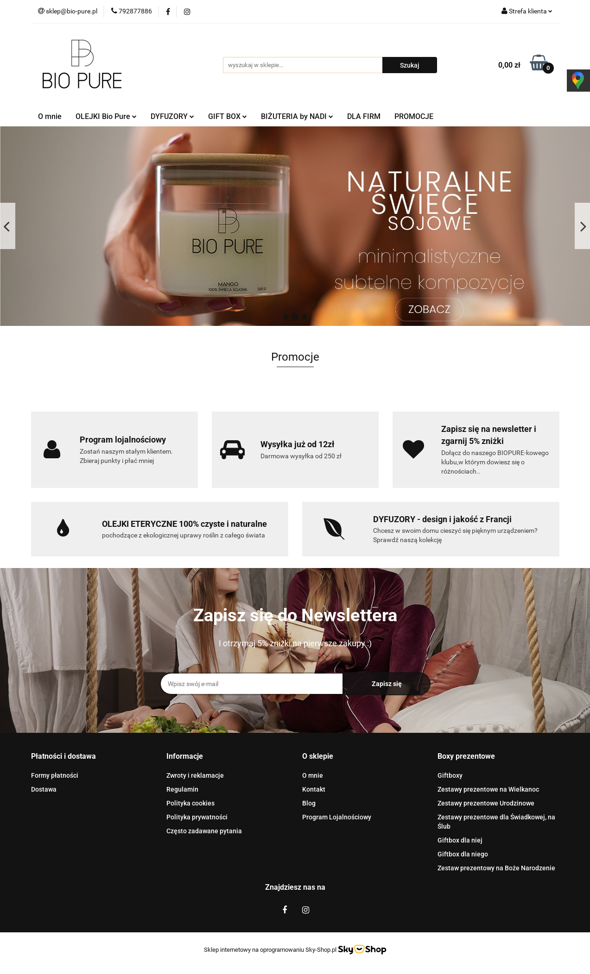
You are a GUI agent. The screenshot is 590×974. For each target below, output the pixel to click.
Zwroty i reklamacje (195, 775)
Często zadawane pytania (204, 831)
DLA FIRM (364, 116)
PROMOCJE (413, 116)
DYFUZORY (172, 116)
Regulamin (182, 789)
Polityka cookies (190, 803)
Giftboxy (450, 775)
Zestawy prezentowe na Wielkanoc (488, 789)
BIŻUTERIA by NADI (297, 116)
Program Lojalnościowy (336, 817)
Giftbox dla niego (463, 854)
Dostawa (44, 789)
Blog (309, 803)
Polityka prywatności (197, 817)
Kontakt (313, 789)
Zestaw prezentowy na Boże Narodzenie (496, 868)
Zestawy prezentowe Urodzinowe (486, 803)
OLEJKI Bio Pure (106, 116)
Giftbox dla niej (460, 840)
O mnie (50, 116)
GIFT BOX (227, 116)
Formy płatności (54, 775)
